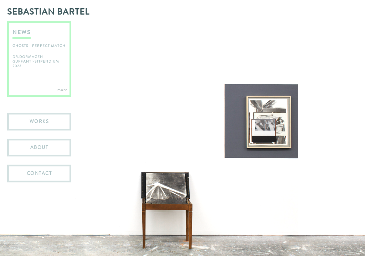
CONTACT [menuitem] (39, 173)
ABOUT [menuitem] (39, 147)
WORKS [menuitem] (39, 121)
